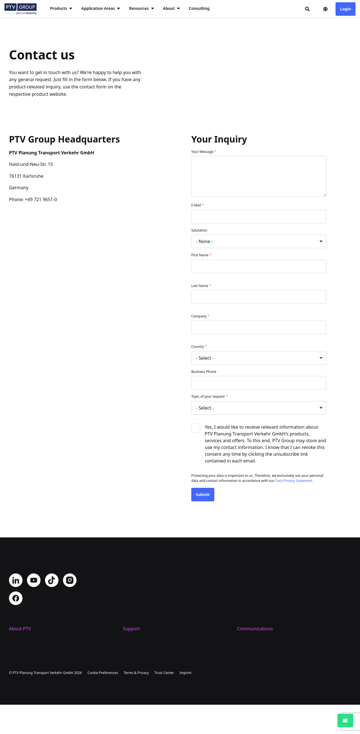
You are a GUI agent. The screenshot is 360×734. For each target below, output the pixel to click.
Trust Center (164, 702)
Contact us (134, 640)
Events (244, 658)
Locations (19, 649)
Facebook (15, 598)
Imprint (185, 702)
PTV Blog (246, 649)
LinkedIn (15, 580)
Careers (17, 658)
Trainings (132, 658)
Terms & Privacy (136, 702)
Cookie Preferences (102, 702)
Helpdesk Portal (139, 649)
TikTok (51, 580)
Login (345, 9)
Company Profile (26, 640)
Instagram (69, 580)
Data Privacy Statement (293, 480)
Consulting (199, 8)
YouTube (33, 580)
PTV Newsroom (253, 640)
